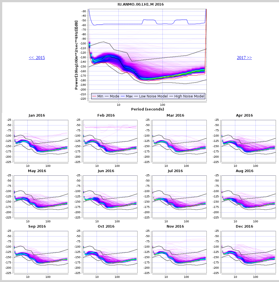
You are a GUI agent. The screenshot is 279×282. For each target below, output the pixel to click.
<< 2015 (37, 57)
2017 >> (244, 57)
